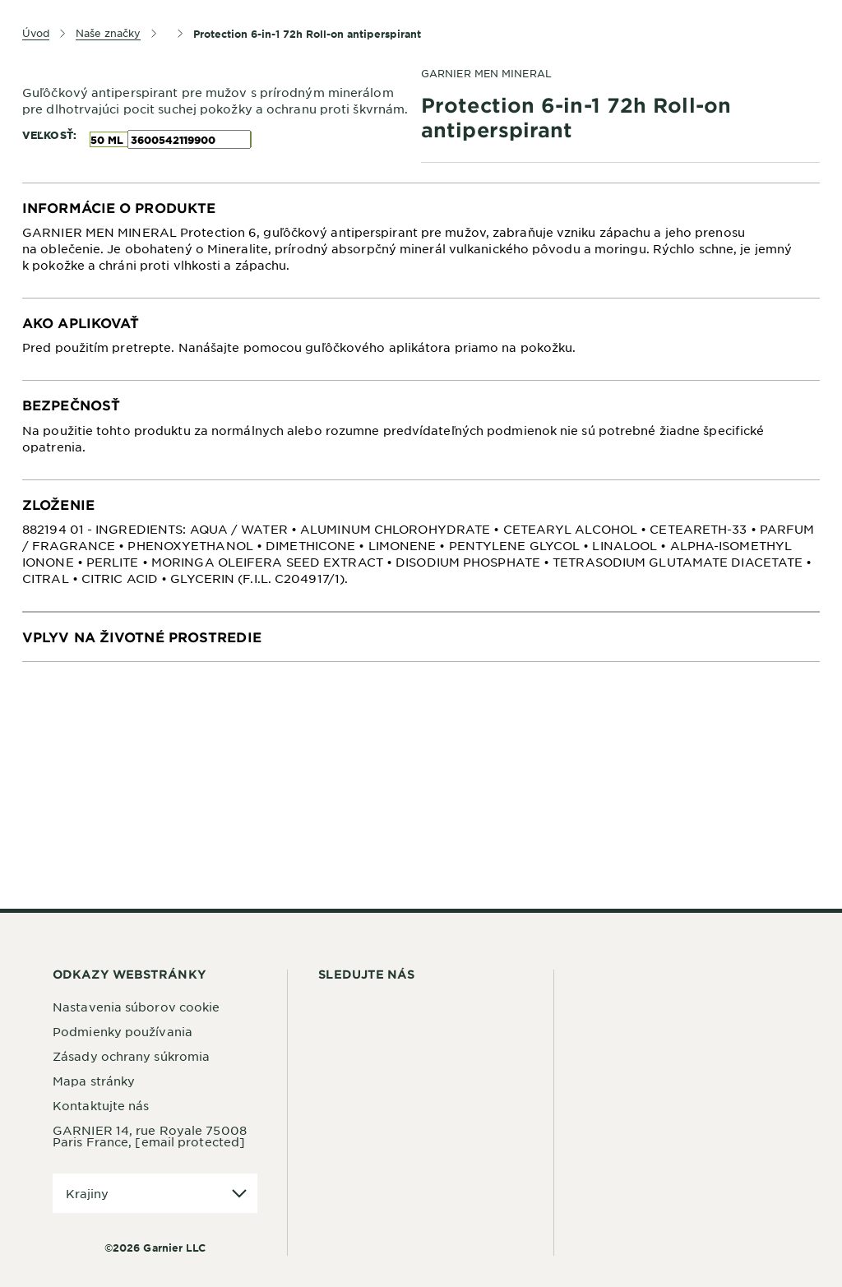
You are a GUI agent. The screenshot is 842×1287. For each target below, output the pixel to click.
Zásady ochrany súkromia (131, 1056)
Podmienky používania (122, 1031)
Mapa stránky (94, 1080)
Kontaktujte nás (101, 1105)
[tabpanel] (421, 241)
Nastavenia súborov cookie (136, 1006)
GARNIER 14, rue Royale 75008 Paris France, (150, 1136)
